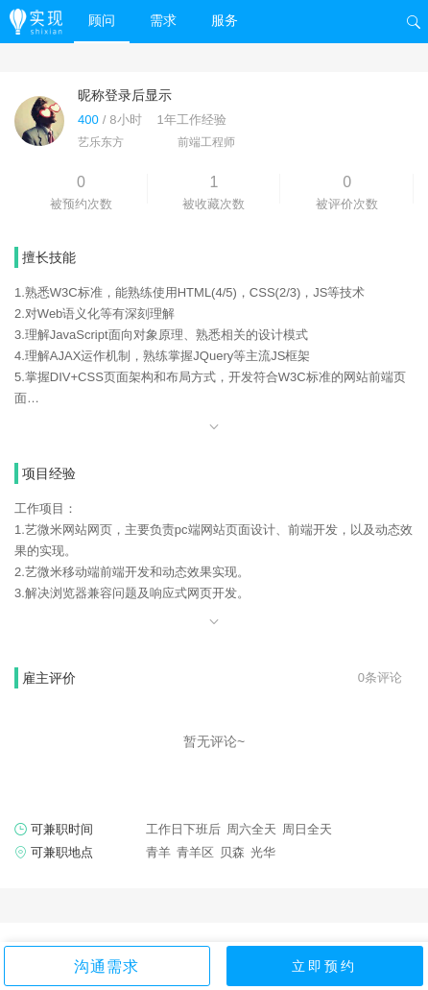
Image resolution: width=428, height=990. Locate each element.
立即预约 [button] (324, 966)
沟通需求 (106, 966)
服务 (224, 20)
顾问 (101, 20)
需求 (163, 20)
